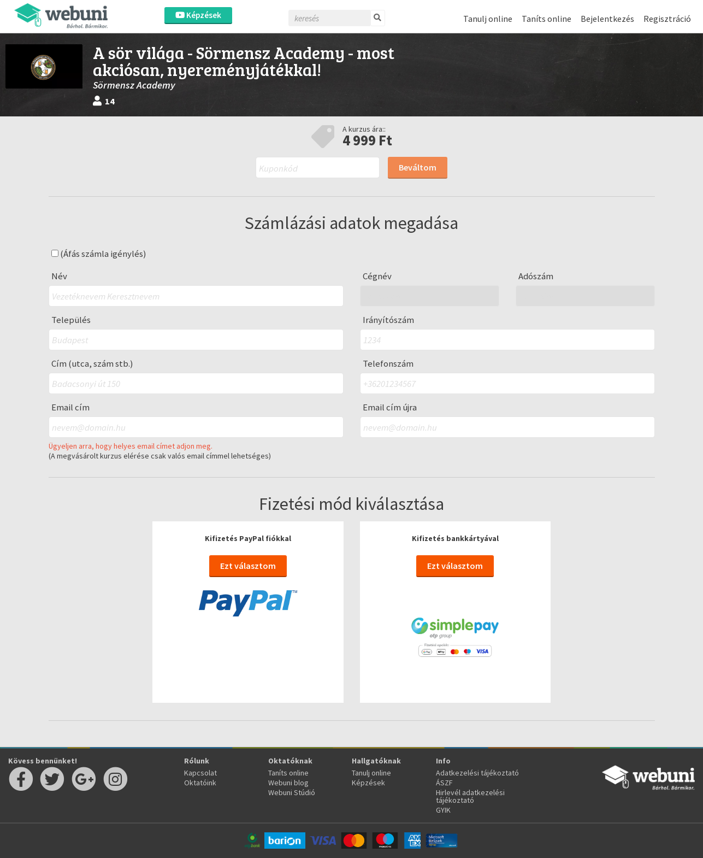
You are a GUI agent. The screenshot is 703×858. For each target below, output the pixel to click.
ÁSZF (444, 783)
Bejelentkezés (607, 18)
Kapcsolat (200, 773)
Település (71, 320)
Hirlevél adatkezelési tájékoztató (470, 796)
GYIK (443, 810)
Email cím (70, 407)
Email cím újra (390, 407)
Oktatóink (200, 783)
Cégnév (377, 276)
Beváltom (417, 167)
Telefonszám (388, 363)
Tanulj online (487, 18)
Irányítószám (388, 320)
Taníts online (546, 18)
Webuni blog (288, 783)
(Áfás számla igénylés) (98, 253)
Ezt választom (248, 565)
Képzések (198, 15)
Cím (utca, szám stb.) (92, 363)
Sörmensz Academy (134, 85)
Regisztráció (667, 18)
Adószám (535, 276)
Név (59, 276)
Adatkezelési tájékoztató (477, 773)
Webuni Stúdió (291, 792)
